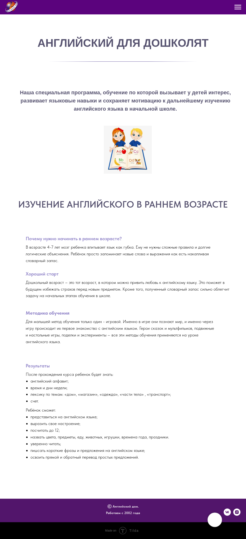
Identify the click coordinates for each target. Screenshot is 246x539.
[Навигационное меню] (237, 7)
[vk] (227, 514)
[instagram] (236, 514)
